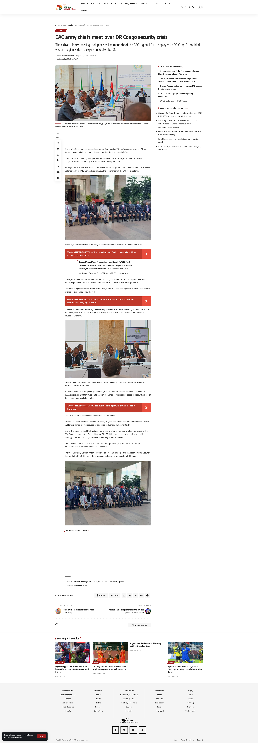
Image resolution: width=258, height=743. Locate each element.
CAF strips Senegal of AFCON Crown (173, 101)
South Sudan (112, 581)
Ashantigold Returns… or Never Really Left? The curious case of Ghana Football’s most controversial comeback (178, 123)
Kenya (95, 581)
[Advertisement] (129, 14)
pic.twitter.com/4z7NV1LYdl (118, 269)
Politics (60, 662)
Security (60, 30)
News (96, 662)
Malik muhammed (69, 56)
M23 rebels (102, 581)
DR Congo (84, 581)
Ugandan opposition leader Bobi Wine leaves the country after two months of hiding (72, 669)
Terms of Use (17, 737)
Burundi (77, 581)
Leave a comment (139, 625)
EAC (90, 581)
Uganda (121, 581)
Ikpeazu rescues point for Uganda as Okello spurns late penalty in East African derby (185, 669)
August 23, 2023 (122, 273)
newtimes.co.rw (80, 585)
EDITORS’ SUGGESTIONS (76, 530)
